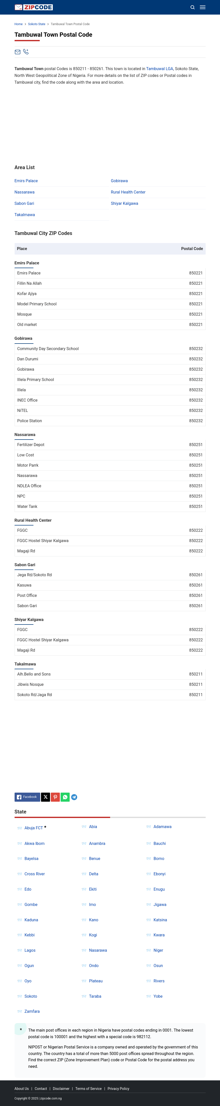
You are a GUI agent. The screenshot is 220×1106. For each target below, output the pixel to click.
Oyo (28, 981)
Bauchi (160, 843)
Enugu (159, 889)
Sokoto (31, 996)
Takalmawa (25, 214)
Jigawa (160, 904)
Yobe (158, 996)
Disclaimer (61, 1089)
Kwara (159, 935)
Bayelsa (31, 858)
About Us (22, 1089)
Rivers (159, 981)
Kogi (93, 935)
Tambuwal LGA (159, 68)
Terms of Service (88, 1089)
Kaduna (31, 920)
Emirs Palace (26, 180)
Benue (94, 858)
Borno (159, 858)
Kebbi (30, 935)
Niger (158, 950)
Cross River (35, 874)
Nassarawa (25, 192)
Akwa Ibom (35, 843)
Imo (92, 904)
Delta (93, 874)
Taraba (95, 996)
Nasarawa (98, 950)
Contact (41, 1089)
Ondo (94, 965)
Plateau (96, 981)
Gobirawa (119, 180)
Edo (28, 889)
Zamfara (32, 1011)
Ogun (29, 965)
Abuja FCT (34, 828)
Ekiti (93, 889)
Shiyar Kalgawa (124, 203)
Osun (158, 965)
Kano (93, 920)
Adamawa (163, 826)
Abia (93, 826)
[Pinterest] (55, 797)
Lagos (30, 950)
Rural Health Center (128, 192)
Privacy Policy (118, 1089)
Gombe (31, 904)
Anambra (97, 843)
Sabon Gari (24, 203)
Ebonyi (160, 874)
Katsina (160, 920)
